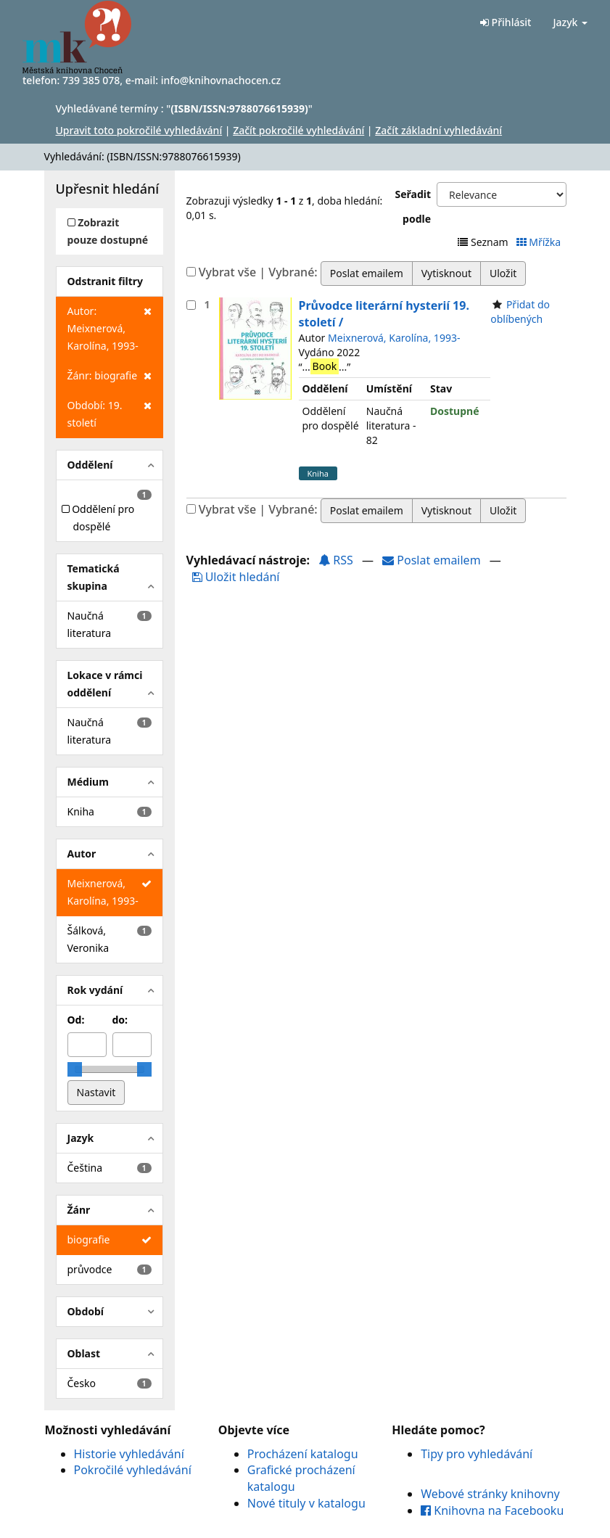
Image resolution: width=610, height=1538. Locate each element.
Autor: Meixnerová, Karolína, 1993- (109, 328)
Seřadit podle (413, 206)
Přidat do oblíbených (520, 311)
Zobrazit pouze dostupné (108, 231)
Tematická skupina (93, 577)
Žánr (79, 1210)
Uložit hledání (236, 577)
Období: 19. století (109, 413)
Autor (81, 853)
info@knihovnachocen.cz (221, 80)
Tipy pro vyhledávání (476, 1454)
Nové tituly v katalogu (306, 1503)
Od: (76, 1020)
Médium (88, 782)
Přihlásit (505, 22)
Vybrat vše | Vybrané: (258, 272)
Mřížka (540, 242)
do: (120, 1020)
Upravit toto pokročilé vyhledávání (139, 130)
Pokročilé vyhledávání (132, 1470)
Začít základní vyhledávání (438, 130)
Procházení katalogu (302, 1454)
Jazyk (570, 22)
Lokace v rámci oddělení (105, 683)
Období (85, 1311)
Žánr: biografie (109, 375)
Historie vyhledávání (129, 1454)
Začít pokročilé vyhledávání (298, 130)
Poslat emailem (433, 560)
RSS (335, 560)
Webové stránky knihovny (490, 1494)
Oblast (84, 1353)
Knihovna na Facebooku (492, 1510)
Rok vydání (95, 990)
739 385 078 (91, 80)
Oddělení (90, 465)
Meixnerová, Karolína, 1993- (394, 338)
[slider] (74, 1069)
